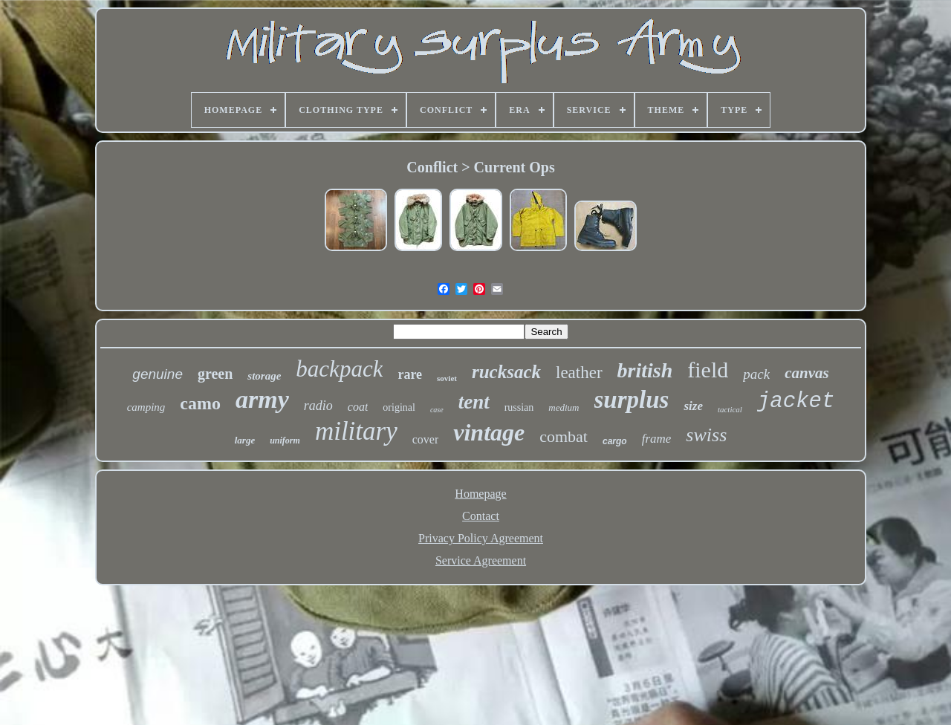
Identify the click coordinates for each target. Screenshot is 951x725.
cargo (615, 441)
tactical (730, 409)
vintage (489, 432)
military (356, 431)
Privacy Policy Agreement (480, 538)
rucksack (506, 372)
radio (318, 405)
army (262, 399)
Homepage (480, 493)
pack (756, 374)
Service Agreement (480, 560)
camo (200, 403)
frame (657, 439)
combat (563, 436)
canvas (807, 373)
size (693, 406)
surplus (631, 399)
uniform (285, 440)
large (245, 440)
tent (474, 402)
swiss (706, 435)
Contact (480, 516)
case (437, 410)
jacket (795, 401)
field (707, 369)
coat (358, 406)
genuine (157, 374)
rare (409, 374)
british (645, 370)
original (399, 407)
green (215, 373)
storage (264, 376)
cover (425, 439)
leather (579, 372)
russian (519, 407)
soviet (447, 378)
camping (146, 407)
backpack (339, 369)
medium (563, 407)
